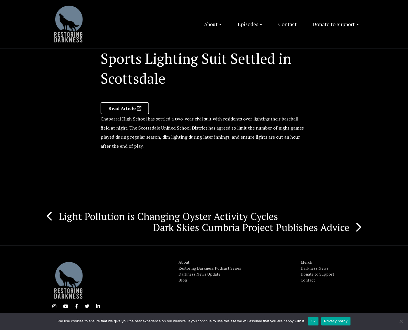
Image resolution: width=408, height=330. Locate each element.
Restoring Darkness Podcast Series (209, 268)
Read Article (124, 108)
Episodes (248, 24)
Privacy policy (336, 321)
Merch (306, 262)
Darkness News (314, 268)
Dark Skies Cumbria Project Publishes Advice (251, 227)
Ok (313, 321)
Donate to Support (334, 24)
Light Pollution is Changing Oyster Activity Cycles (168, 216)
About (211, 24)
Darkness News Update (199, 274)
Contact (287, 24)
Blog (182, 280)
